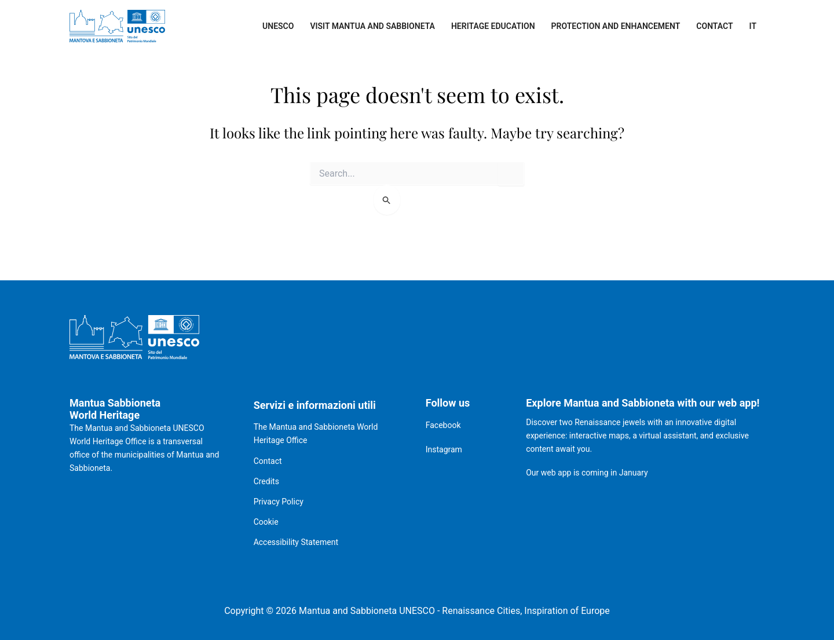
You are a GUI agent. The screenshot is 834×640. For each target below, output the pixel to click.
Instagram (444, 449)
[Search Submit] (387, 200)
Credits (266, 481)
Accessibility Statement (296, 542)
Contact (714, 26)
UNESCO (278, 26)
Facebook (443, 425)
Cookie (266, 521)
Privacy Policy (278, 501)
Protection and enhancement (616, 26)
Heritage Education (493, 26)
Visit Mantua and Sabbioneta (372, 26)
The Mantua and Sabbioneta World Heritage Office (316, 433)
